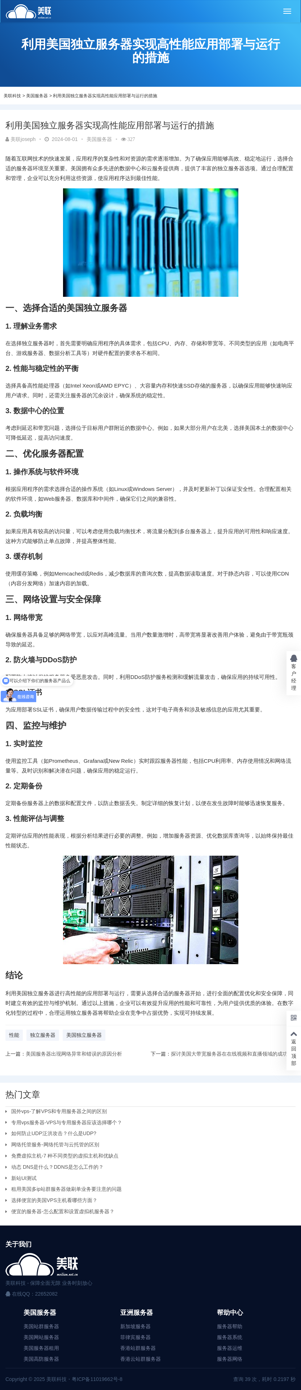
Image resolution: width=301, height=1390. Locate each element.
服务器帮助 (229, 1326)
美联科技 (12, 95)
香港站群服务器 (138, 1348)
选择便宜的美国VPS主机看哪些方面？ (54, 1200)
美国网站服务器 (41, 1337)
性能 (14, 1035)
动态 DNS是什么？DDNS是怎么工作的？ (57, 1167)
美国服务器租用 (41, 1348)
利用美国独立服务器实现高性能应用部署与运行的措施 (105, 95)
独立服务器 (42, 1035)
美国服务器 (37, 95)
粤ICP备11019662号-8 (97, 1379)
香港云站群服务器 (140, 1359)
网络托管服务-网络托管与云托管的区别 (55, 1144)
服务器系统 (229, 1337)
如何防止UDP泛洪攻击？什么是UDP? (53, 1133)
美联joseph (20, 139)
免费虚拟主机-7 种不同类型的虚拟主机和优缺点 (64, 1156)
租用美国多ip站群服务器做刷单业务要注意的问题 (66, 1189)
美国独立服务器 (84, 1035)
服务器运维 (229, 1348)
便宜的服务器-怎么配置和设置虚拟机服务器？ (62, 1211)
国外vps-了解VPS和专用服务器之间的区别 (59, 1111)
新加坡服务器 (135, 1326)
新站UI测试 (24, 1178)
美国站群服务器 (41, 1326)
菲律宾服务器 (135, 1337)
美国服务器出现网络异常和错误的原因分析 (74, 1054)
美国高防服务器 (41, 1359)
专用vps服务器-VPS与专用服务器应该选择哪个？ (66, 1122)
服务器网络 (229, 1359)
